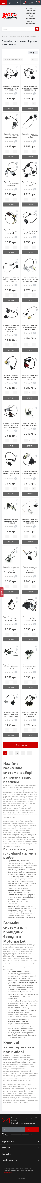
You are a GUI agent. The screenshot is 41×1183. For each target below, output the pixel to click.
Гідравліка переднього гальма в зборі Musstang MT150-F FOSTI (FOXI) (11, 328)
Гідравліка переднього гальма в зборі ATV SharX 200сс (30, 714)
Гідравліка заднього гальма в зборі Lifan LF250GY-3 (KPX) (11, 377)
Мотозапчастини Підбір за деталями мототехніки (21, 36)
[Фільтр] (1, 592)
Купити (11, 109)
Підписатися (32, 1130)
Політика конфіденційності (20, 1134)
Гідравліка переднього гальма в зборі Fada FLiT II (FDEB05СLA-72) (11, 88)
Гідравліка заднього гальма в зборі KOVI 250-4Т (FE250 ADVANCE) (30, 280)
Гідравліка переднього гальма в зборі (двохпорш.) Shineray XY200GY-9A (11, 570)
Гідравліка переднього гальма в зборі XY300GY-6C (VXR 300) (30, 136)
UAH (31, 3)
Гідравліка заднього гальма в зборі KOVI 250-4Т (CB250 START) (11, 714)
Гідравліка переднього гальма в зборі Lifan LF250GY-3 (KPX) (30, 327)
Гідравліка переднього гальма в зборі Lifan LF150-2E (11, 667)
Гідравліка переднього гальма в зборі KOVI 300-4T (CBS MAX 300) (11, 425)
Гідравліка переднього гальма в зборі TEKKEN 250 (11, 473)
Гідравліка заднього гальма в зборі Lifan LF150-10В (30, 667)
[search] (37, 29)
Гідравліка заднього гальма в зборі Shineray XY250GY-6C (11, 521)
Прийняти (21, 1178)
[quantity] (11, 103)
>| (29, 753)
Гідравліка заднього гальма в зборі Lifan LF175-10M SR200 (30, 619)
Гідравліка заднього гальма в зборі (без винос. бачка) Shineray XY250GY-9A (30, 570)
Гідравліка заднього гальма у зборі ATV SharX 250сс (11, 232)
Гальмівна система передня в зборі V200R (30, 424)
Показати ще (20, 745)
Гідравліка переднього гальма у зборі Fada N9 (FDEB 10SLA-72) (11, 280)
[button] (17, 2)
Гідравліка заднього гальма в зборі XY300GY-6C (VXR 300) (11, 184)
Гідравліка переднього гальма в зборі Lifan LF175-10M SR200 (11, 619)
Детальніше (8, 1172)
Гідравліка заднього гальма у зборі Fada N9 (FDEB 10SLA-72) (30, 232)
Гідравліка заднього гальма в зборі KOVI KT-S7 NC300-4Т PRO (11, 136)
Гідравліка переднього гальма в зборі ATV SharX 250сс (30, 184)
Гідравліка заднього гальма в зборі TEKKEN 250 (30, 473)
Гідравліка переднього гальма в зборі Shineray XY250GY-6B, (30, 521)
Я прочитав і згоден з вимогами (19, 1135)
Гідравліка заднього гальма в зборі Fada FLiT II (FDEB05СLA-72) (30, 88)
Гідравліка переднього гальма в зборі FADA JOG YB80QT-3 (30, 377)
